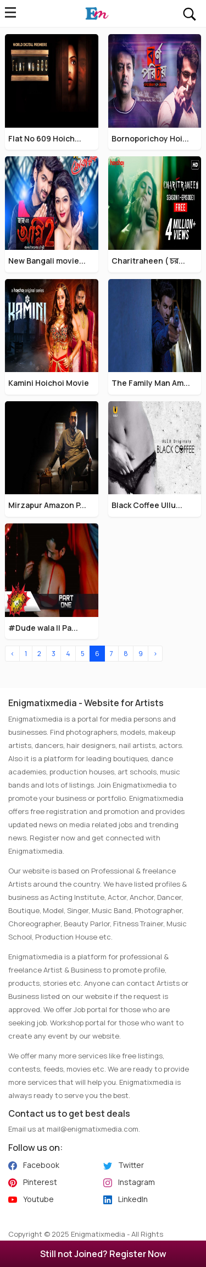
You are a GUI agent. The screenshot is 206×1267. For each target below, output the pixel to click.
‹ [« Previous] (12, 653)
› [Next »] (155, 653)
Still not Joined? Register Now (103, 1254)
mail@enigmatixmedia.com (92, 1129)
